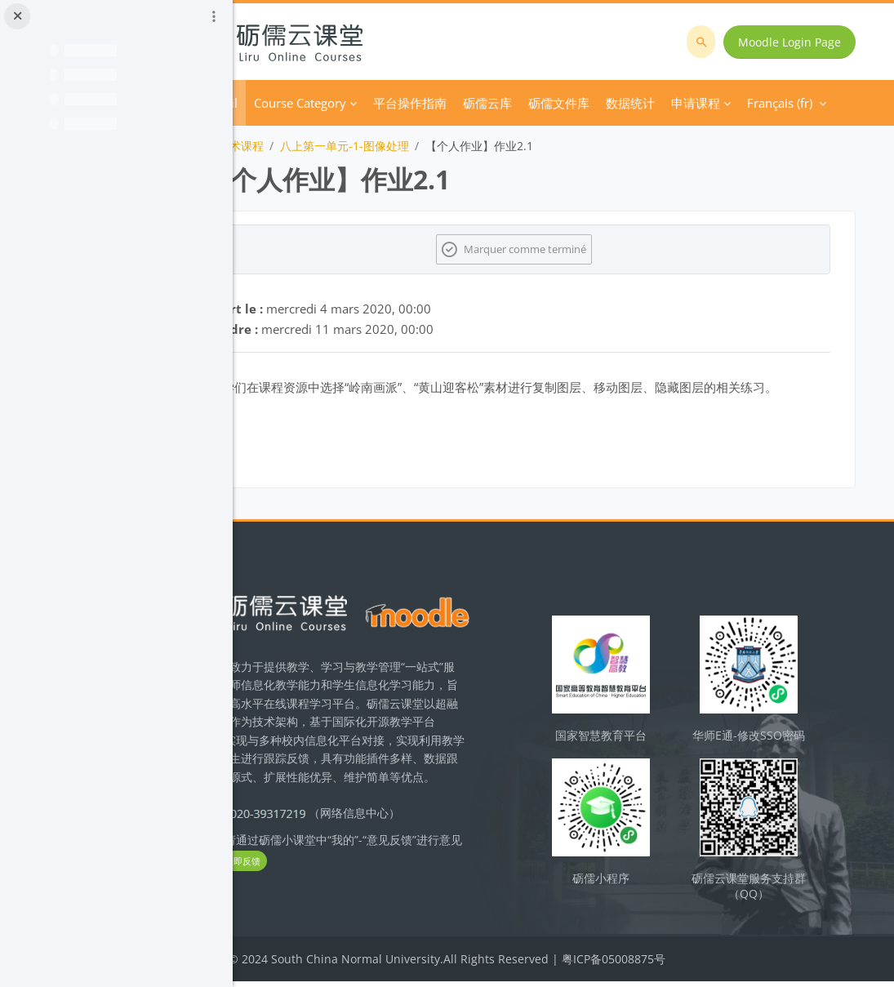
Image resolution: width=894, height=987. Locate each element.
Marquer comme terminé (574, 249)
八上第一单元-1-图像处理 (438, 145)
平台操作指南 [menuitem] (503, 103)
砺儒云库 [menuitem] (581, 103)
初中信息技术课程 (312, 145)
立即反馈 (392, 883)
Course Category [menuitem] (394, 103)
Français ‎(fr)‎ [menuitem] (705, 103)
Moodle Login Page (795, 42)
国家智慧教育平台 (638, 748)
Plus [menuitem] (634, 103)
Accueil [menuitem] (311, 103)
